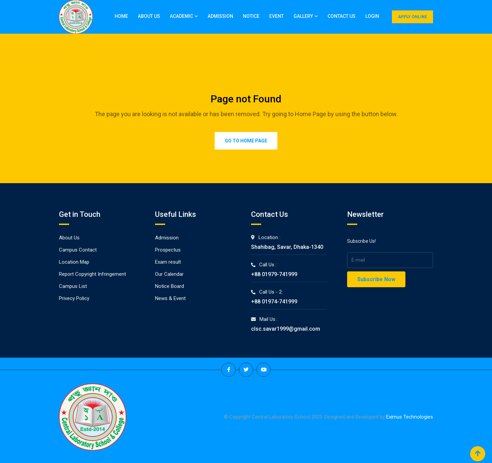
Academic (181, 16)
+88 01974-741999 (274, 301)
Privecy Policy (74, 298)
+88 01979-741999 (274, 274)
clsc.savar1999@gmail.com (285, 329)
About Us (149, 16)
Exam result (168, 262)
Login (372, 16)
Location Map (74, 262)
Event (276, 16)
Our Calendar (169, 274)
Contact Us (342, 16)
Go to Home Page (246, 140)
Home (121, 16)
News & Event (170, 298)
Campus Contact (78, 250)
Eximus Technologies (409, 417)
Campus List (73, 286)
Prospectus (168, 250)
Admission (220, 16)
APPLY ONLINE (412, 16)
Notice (251, 16)
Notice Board (169, 286)
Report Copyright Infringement (92, 274)
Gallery (303, 16)
